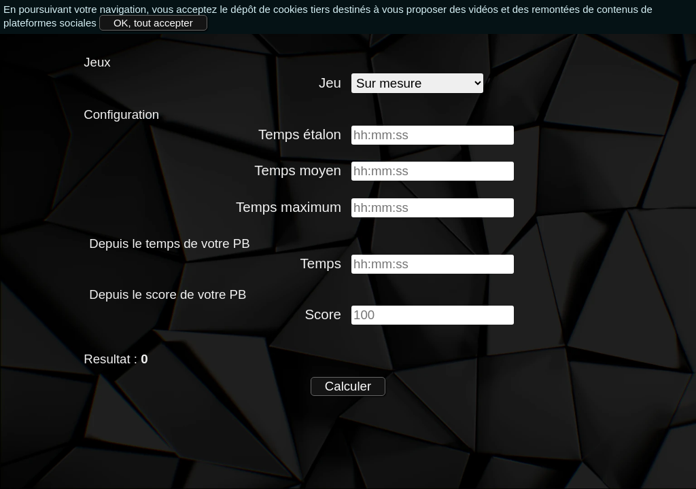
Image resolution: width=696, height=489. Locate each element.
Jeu (330, 82)
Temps (320, 263)
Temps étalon (299, 134)
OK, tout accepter (153, 23)
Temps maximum (288, 207)
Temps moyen (297, 170)
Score (322, 314)
